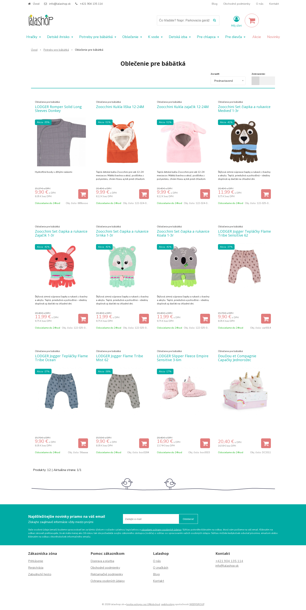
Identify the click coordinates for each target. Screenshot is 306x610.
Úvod (36, 4)
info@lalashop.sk (60, 4)
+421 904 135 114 (91, 4)
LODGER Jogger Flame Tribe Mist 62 (119, 358)
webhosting (167, 604)
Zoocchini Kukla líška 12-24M (120, 106)
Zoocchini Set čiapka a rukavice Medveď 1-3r (244, 108)
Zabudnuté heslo (39, 574)
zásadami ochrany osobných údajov (161, 529)
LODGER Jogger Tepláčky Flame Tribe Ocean (61, 358)
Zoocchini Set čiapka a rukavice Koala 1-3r (183, 233)
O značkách (160, 568)
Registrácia (35, 568)
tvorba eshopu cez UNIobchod (143, 604)
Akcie (256, 37)
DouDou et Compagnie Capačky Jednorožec (237, 358)
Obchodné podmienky (236, 4)
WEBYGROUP (196, 604)
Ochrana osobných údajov (108, 581)
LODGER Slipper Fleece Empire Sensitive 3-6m (182, 358)
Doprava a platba (102, 561)
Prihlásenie (35, 561)
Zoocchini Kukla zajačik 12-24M (183, 106)
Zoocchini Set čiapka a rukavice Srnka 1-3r (122, 233)
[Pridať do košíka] (83, 194)
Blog (214, 4)
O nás (259, 4)
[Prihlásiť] (236, 21)
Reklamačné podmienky (107, 574)
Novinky (273, 37)
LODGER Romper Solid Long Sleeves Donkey (58, 108)
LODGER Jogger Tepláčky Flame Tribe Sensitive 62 (244, 233)
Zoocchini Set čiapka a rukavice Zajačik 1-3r (61, 233)
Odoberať (188, 519)
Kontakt (274, 4)
